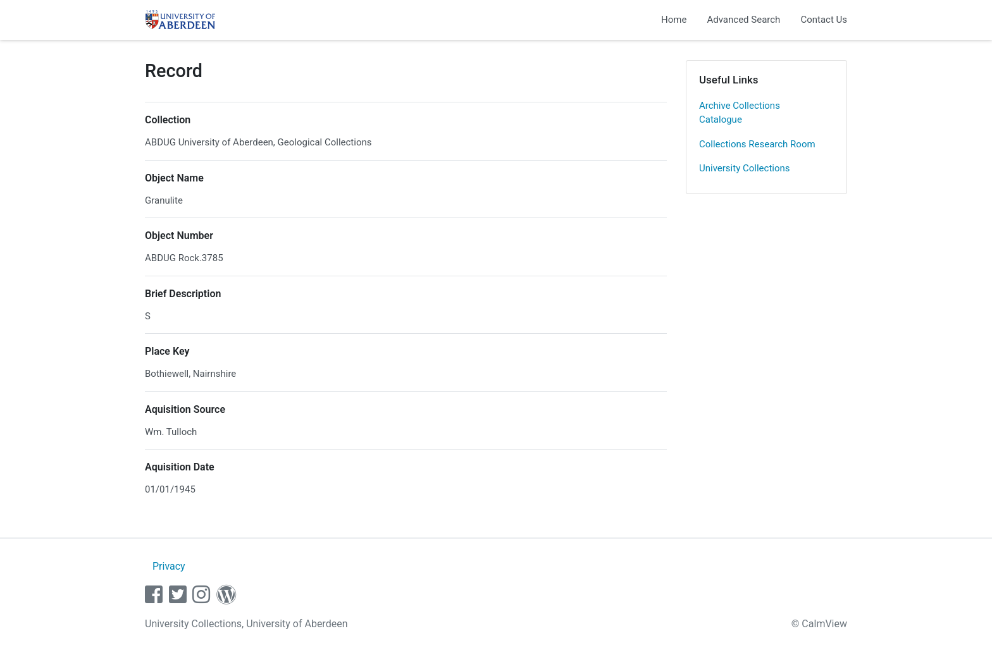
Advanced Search (743, 19)
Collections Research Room (757, 144)
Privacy (168, 566)
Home (673, 19)
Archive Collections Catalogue (739, 113)
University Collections (744, 168)
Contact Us (823, 19)
